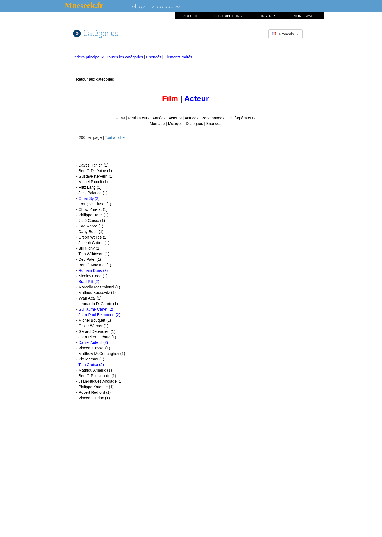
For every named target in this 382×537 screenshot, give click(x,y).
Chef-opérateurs (241, 118)
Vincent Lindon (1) (94, 398)
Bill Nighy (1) (89, 248)
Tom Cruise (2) (91, 364)
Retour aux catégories (95, 79)
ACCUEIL (190, 16)
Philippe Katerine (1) (96, 387)
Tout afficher (115, 137)
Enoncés (154, 57)
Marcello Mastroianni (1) (99, 287)
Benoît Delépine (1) (95, 170)
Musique (175, 123)
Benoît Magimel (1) (95, 265)
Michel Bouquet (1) (95, 320)
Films (120, 118)
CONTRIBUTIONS (228, 16)
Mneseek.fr (84, 5)
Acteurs (175, 118)
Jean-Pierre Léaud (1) (97, 337)
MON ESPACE (305, 16)
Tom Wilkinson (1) (93, 254)
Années (158, 118)
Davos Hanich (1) (94, 165)
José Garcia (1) (92, 220)
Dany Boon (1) (91, 231)
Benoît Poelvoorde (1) (97, 376)
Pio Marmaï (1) (91, 359)
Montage (157, 123)
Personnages (213, 118)
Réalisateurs (138, 118)
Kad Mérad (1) (91, 226)
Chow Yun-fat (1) (93, 209)
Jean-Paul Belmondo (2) (99, 315)
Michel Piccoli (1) (93, 182)
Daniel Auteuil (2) (93, 342)
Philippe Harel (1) (94, 215)
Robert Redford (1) (95, 392)
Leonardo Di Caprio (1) (98, 303)
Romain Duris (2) (93, 270)
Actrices (191, 118)
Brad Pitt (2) (89, 281)
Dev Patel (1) (90, 259)
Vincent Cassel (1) (94, 348)
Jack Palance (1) (93, 193)
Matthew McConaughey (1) (102, 353)
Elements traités (178, 57)
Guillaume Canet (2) (96, 309)
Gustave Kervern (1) (96, 176)
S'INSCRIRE (267, 16)
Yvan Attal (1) (89, 298)
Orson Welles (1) (93, 237)
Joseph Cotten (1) (94, 243)
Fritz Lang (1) (90, 187)
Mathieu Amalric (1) (95, 370)
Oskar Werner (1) (94, 326)
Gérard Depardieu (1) (97, 331)
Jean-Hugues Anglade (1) (101, 381)
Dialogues (194, 123)
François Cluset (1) (95, 204)
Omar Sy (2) (89, 198)
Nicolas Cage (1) (93, 276)
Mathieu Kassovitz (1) (97, 292)
